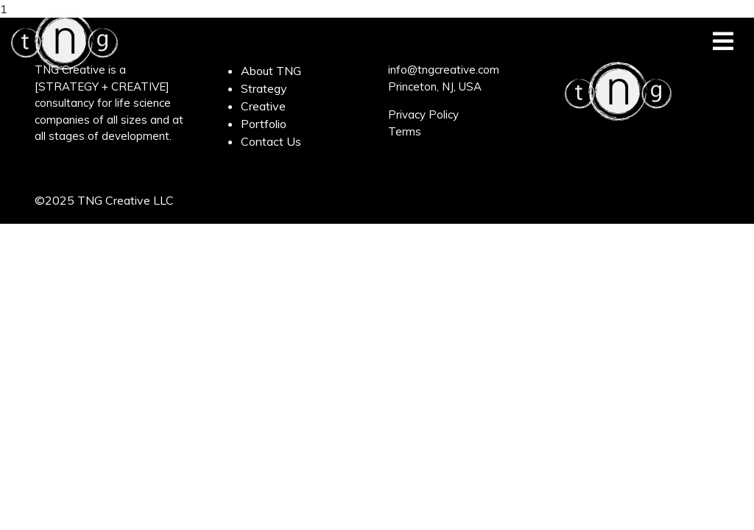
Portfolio (263, 123)
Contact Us (271, 141)
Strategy (264, 88)
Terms (404, 131)
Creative (263, 106)
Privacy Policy (423, 114)
